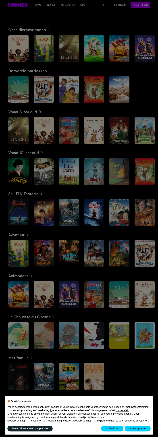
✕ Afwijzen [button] (112, 428)
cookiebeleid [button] (122, 410)
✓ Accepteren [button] (138, 428)
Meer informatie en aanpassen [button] (30, 428)
